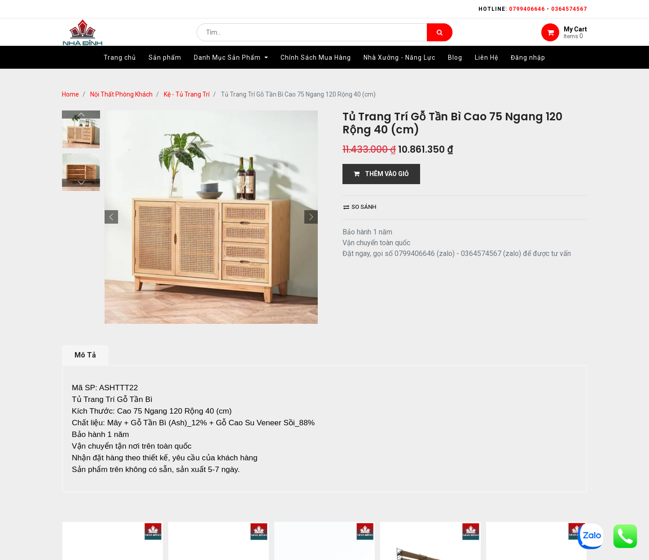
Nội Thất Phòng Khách (121, 94)
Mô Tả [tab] (85, 355)
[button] (111, 217)
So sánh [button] (359, 206)
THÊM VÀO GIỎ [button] (381, 173)
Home (70, 94)
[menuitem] (120, 70)
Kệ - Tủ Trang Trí (187, 94)
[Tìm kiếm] (439, 39)
